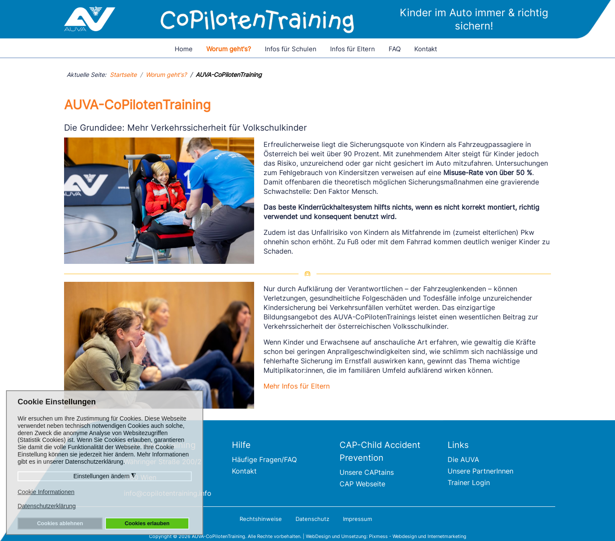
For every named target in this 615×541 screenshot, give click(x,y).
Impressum (357, 518)
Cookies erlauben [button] (147, 523)
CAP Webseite (362, 484)
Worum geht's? (228, 49)
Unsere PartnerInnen (480, 471)
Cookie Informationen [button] (46, 491)
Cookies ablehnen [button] (60, 523)
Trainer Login (469, 482)
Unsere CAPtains (367, 472)
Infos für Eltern (352, 49)
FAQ (395, 49)
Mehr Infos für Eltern (297, 386)
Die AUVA (463, 459)
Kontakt (425, 49)
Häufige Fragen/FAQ (264, 459)
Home (184, 49)
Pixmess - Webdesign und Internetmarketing (417, 536)
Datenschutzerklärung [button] (47, 506)
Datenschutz (312, 518)
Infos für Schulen (290, 49)
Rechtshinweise (261, 518)
